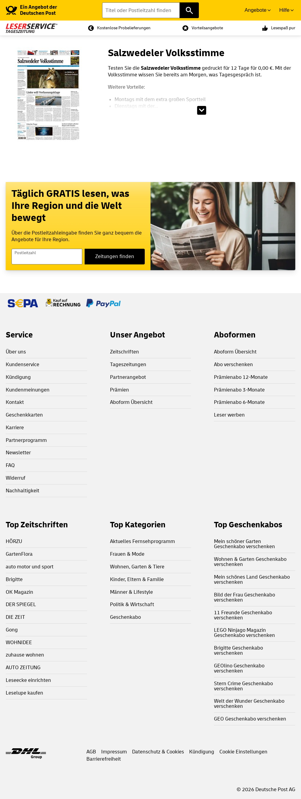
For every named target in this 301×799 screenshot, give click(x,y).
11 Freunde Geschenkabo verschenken (243, 615)
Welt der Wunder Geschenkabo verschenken (249, 703)
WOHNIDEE (19, 642)
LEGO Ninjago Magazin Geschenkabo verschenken (244, 632)
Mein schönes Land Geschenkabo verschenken (252, 579)
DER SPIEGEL (21, 604)
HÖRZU (14, 541)
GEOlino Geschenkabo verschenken (239, 668)
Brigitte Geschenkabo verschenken (238, 650)
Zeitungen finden (114, 256)
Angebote (255, 10)
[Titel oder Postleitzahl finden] (150, 10)
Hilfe (284, 10)
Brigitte (14, 579)
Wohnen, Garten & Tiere (137, 567)
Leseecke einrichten (28, 680)
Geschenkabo (125, 617)
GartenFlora (19, 554)
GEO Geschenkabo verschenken (250, 719)
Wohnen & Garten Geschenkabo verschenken (250, 561)
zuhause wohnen (25, 655)
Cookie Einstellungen (243, 752)
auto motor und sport (29, 567)
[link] (43, 10)
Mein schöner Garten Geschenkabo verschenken (244, 544)
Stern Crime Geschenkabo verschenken (243, 686)
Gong (12, 630)
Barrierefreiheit (103, 759)
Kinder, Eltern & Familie (137, 579)
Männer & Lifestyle (131, 592)
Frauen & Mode (127, 554)
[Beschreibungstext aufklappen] (201, 110)
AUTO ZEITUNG (23, 667)
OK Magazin (19, 592)
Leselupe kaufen (24, 693)
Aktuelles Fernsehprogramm (142, 541)
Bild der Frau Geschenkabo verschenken (244, 597)
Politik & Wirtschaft (132, 604)
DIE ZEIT (15, 617)
